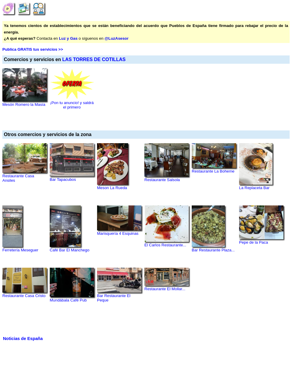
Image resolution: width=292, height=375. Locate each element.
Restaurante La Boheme (213, 171)
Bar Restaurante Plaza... (213, 250)
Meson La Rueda (112, 188)
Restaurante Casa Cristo (24, 295)
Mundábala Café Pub (68, 300)
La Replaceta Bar (254, 188)
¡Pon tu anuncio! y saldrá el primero (71, 104)
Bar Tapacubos (63, 179)
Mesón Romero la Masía (23, 104)
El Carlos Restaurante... (165, 245)
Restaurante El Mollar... (164, 289)
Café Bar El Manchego (69, 250)
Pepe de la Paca (253, 242)
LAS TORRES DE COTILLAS (93, 59)
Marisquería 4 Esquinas (117, 233)
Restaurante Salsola (162, 180)
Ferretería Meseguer (20, 250)
